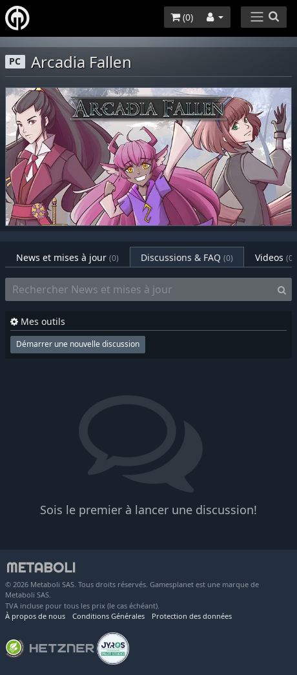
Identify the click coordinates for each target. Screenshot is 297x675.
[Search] (282, 289)
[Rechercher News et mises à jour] (138, 289)
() (181, 17)
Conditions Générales (108, 616)
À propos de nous (35, 616)
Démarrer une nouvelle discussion (77, 343)
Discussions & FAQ (187, 257)
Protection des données (192, 616)
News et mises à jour (67, 257)
